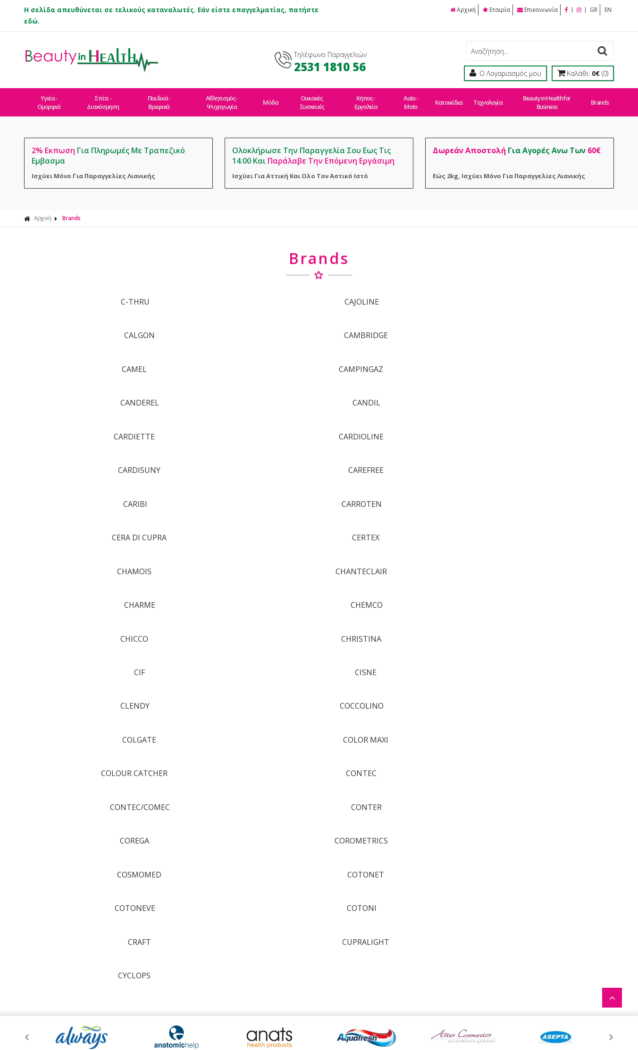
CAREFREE (542, 356)
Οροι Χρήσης (401, 856)
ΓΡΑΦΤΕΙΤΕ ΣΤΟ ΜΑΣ (321, 720)
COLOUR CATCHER (95, 514)
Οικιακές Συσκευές (311, 98)
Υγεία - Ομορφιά (49, 98)
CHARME (393, 419)
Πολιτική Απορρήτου (295, 938)
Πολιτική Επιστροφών (297, 905)
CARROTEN (245, 388)
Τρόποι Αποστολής (293, 889)
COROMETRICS (244, 546)
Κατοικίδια (448, 98)
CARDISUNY (393, 356)
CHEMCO (542, 419)
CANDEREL (393, 325)
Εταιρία (497, 10)
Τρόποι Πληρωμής (291, 872)
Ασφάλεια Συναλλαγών (417, 872)
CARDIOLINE (244, 356)
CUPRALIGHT (542, 577)
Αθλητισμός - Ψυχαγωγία (222, 98)
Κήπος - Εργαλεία (365, 98)
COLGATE (394, 483)
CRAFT (393, 577)
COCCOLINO (245, 483)
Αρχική (463, 10)
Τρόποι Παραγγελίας (295, 856)
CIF (393, 451)
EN (608, 10)
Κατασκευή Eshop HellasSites (388, 1022)
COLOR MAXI (542, 483)
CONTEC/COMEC (393, 514)
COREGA (95, 546)
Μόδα (270, 98)
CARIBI (96, 388)
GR (593, 10)
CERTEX (542, 388)
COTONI (245, 577)
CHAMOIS (95, 419)
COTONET (542, 546)
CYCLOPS (95, 609)
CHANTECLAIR (244, 419)
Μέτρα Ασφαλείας (408, 905)
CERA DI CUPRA (393, 388)
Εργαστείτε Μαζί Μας (413, 889)
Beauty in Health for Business (544, 98)
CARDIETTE (95, 356)
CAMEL (95, 325)
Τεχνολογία (485, 98)
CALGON (393, 293)
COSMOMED (393, 546)
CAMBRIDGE (542, 293)
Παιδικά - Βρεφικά (159, 98)
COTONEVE (96, 577)
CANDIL (542, 325)
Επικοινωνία (538, 10)
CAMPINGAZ (244, 325)
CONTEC (244, 514)
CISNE (542, 451)
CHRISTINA (245, 451)
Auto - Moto (410, 98)
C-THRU (95, 293)
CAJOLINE (244, 293)
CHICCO (95, 451)
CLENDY (95, 483)
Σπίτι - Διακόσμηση (103, 98)
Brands (596, 98)
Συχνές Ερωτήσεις (291, 922)
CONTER (542, 514)
